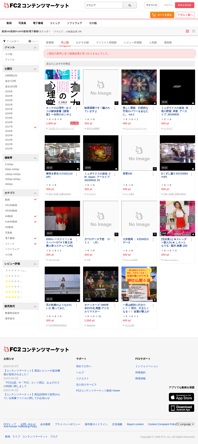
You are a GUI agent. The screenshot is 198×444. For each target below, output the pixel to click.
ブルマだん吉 (53, 260)
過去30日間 (11, 86)
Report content (135, 424)
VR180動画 (11, 205)
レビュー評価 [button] (21, 264)
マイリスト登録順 (106, 42)
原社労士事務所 (93, 128)
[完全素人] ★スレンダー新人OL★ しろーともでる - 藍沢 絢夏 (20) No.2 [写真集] (174, 242)
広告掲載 (117, 424)
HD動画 (9, 227)
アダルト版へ (185, 14)
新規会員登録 (184, 5)
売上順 (65, 42)
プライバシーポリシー (67, 424)
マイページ (151, 5)
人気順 (153, 42)
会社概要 (45, 424)
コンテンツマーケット (45, 5)
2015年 (9, 135)
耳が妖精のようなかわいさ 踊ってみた (59, 306)
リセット (33, 41)
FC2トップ (10, 424)
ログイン (168, 5)
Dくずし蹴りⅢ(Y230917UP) (174, 175)
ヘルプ (80, 372)
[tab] (121, 42)
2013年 (9, 144)
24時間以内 (11, 75)
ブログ (54, 436)
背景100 (127, 173)
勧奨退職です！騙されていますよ (97, 109)
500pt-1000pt (12, 169)
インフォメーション (146, 366)
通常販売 (10, 318)
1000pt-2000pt (12, 174)
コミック (55, 23)
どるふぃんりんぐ (170, 260)
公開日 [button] (21, 69)
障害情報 (140, 378)
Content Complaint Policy (162, 424)
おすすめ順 (82, 42)
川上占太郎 (129, 325)
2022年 (9, 104)
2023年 (9, 100)
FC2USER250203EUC (57, 325)
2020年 (9, 113)
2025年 (9, 91)
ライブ (16, 436)
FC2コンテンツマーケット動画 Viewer (98, 390)
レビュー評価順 (133, 42)
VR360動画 (11, 210)
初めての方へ (84, 366)
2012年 (9, 148)
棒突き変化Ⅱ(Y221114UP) (59, 175)
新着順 (50, 42)
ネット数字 (129, 194)
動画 (9, 23)
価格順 (168, 42)
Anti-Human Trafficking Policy (20, 426)
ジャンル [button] (21, 47)
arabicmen (91, 325)
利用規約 (140, 372)
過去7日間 (10, 81)
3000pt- (9, 184)
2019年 (9, 117)
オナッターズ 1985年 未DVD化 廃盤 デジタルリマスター (96, 308)
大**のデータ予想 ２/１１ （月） (97, 241)
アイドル (10, 59)
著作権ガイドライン (96, 424)
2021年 (9, 109)
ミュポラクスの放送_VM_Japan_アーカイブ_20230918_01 (97, 177)
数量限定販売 (12, 313)
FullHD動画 (21, 221)
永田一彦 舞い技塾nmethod (59, 194)
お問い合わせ (28, 424)
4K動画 (21, 216)
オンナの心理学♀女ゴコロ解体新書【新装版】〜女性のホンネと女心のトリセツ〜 (59, 111)
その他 (93, 23)
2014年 (9, 139)
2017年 (21, 127)
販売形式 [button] (21, 306)
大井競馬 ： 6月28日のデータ (136, 241)
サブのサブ (168, 128)
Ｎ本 (88, 260)
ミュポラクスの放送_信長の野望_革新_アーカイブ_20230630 (174, 111)
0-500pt (9, 164)
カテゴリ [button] (21, 193)
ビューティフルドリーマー (136, 128)
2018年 (9, 122)
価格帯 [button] (21, 158)
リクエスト (82, 378)
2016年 (9, 131)
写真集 (22, 23)
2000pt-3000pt (12, 179)
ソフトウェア (74, 23)
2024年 (9, 95)
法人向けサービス (86, 384)
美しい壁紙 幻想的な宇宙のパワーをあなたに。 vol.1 (135, 111)
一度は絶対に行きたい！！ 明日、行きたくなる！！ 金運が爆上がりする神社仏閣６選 (136, 308)
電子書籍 (38, 23)
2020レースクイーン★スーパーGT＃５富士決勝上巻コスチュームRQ (59, 242)
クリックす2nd (131, 260)
